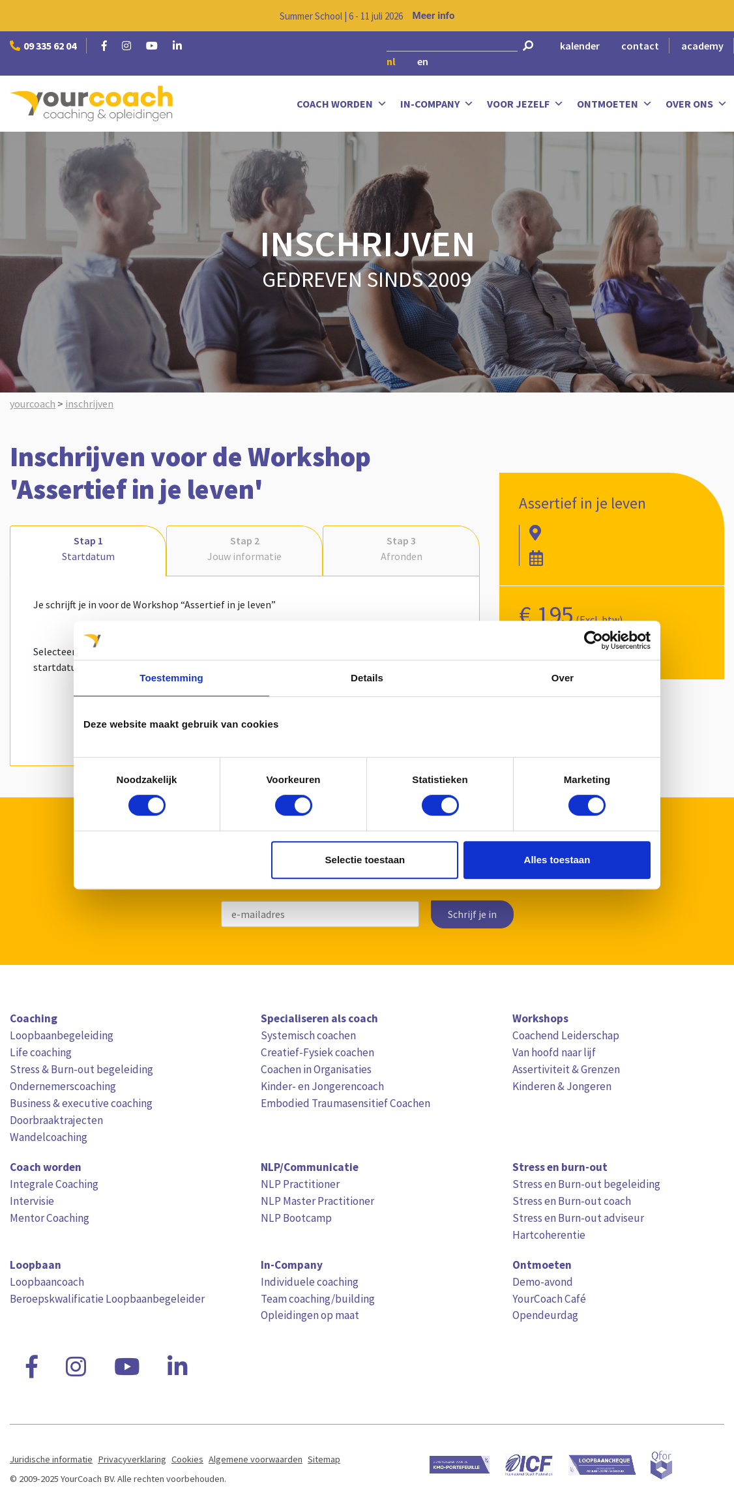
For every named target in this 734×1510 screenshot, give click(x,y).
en (422, 61)
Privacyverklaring (132, 1459)
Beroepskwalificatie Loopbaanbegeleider (107, 1299)
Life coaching (41, 1052)
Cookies (187, 1459)
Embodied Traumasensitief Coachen (345, 1103)
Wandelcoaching (48, 1137)
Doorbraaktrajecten (56, 1120)
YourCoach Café (549, 1299)
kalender (580, 45)
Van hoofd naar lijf (554, 1052)
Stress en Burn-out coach (571, 1201)
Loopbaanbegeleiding (61, 1035)
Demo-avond (542, 1282)
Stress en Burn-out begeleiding (586, 1184)
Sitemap (324, 1459)
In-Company (437, 104)
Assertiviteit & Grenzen (566, 1069)
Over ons (696, 104)
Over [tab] (562, 677)
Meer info (434, 16)
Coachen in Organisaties (316, 1069)
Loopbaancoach (47, 1282)
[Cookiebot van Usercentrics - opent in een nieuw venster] (593, 640)
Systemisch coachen (308, 1035)
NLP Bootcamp (296, 1218)
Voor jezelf (525, 104)
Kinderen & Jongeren (561, 1086)
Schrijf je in (472, 914)
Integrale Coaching (54, 1184)
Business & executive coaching (81, 1103)
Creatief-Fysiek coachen (317, 1052)
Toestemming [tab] (171, 677)
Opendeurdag (545, 1315)
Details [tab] (367, 677)
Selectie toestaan (365, 859)
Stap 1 (88, 549)
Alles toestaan (557, 859)
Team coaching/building (318, 1299)
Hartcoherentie (548, 1235)
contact (640, 45)
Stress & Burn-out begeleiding (81, 1069)
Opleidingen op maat (310, 1315)
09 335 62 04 (43, 45)
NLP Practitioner (300, 1184)
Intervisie (32, 1201)
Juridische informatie (51, 1459)
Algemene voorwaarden (255, 1459)
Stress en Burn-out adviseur (578, 1218)
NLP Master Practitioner (317, 1201)
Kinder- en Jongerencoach (322, 1086)
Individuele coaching (310, 1282)
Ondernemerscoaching (63, 1086)
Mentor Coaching (49, 1218)
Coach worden (342, 104)
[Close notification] (713, 15)
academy (702, 45)
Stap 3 (401, 549)
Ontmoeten (615, 104)
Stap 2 (244, 549)
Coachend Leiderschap (565, 1035)
